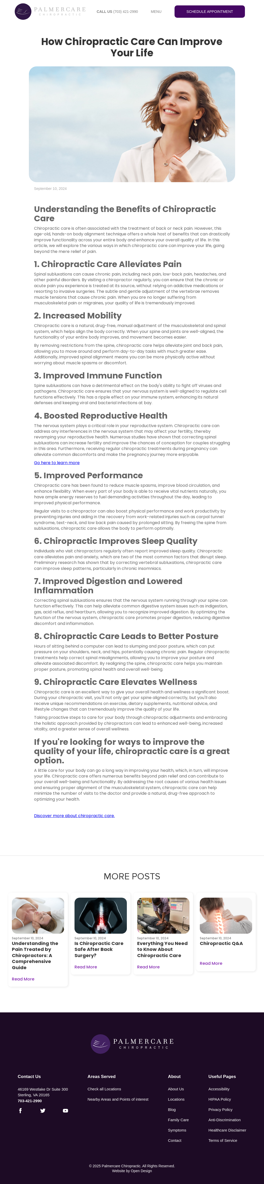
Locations (176, 1099)
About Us (176, 1089)
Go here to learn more (57, 463)
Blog (172, 1109)
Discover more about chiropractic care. (74, 816)
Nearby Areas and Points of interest (118, 1099)
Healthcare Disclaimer (227, 1130)
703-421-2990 (30, 1101)
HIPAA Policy (220, 1099)
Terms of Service (223, 1140)
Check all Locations (104, 1089)
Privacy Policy (221, 1109)
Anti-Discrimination (225, 1120)
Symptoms (177, 1130)
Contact (175, 1140)
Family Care (178, 1120)
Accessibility (219, 1089)
